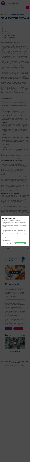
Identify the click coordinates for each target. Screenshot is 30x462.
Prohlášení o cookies (6, 240)
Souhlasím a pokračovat (20, 243)
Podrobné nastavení (9, 243)
